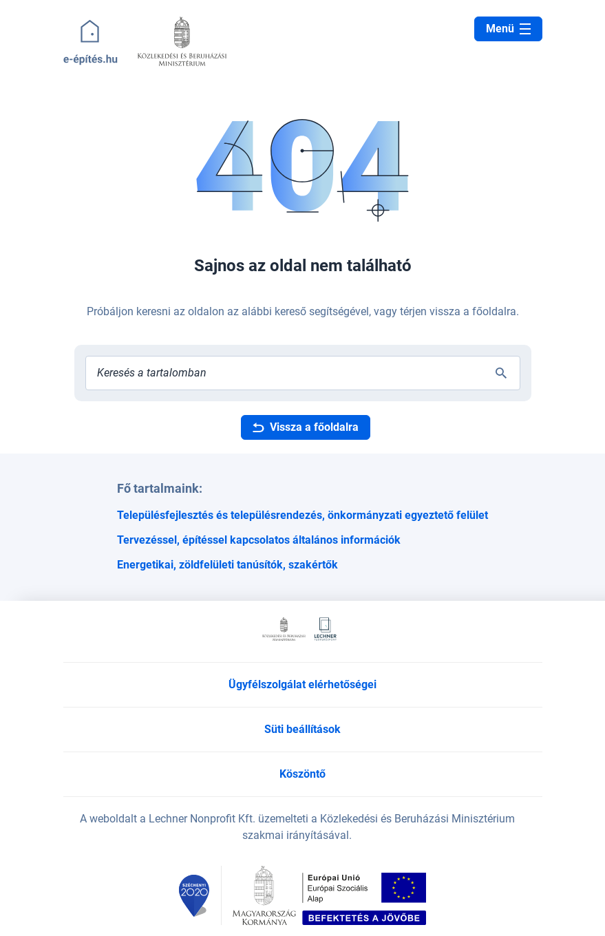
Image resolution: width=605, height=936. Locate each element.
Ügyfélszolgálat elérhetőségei (302, 684)
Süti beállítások (302, 729)
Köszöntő (302, 773)
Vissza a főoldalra (306, 427)
